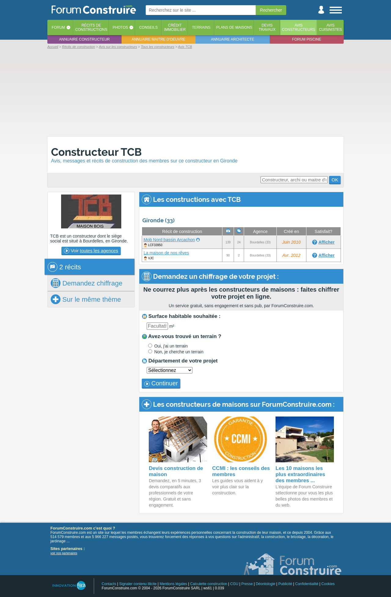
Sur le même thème (86, 299)
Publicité (285, 584)
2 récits (64, 267)
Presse (247, 584)
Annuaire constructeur (84, 39)
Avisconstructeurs (298, 27)
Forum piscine (306, 39)
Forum (58, 27)
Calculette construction (208, 584)
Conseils (148, 27)
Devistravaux (267, 27)
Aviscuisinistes (330, 27)
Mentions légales (173, 584)
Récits (91, 27)
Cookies (327, 584)
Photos (120, 27)
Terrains (201, 27)
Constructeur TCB (96, 152)
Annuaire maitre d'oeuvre (158, 39)
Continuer (161, 383)
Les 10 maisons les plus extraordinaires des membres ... (300, 474)
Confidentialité (306, 584)
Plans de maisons (234, 27)
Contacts (109, 584)
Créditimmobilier (175, 27)
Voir (91, 250)
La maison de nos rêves (166, 252)
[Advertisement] (195, 92)
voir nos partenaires (63, 553)
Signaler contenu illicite (138, 584)
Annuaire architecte (232, 39)
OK (334, 179)
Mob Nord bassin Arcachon (169, 239)
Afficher (326, 242)
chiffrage (86, 283)
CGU (234, 584)
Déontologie (265, 584)
